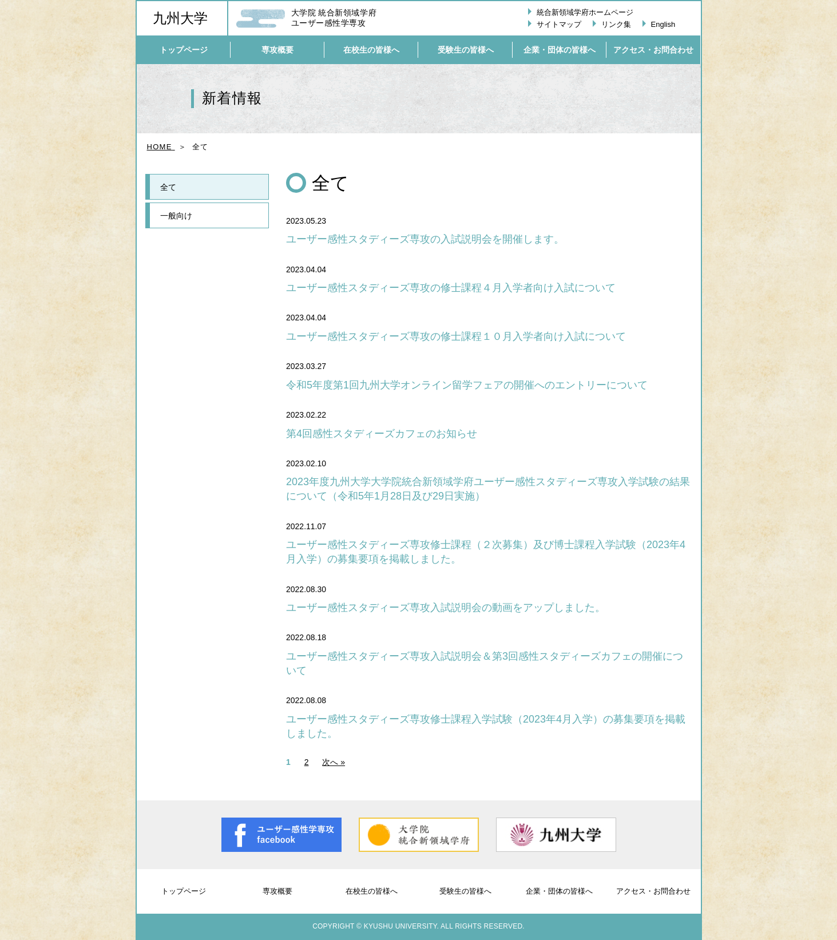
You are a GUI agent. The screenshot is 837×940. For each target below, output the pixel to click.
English (663, 24)
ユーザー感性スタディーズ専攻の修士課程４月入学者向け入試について (451, 287)
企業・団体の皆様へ (559, 891)
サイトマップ (559, 24)
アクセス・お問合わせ (653, 891)
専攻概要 (277, 891)
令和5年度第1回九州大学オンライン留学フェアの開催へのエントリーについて (467, 385)
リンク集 (616, 24)
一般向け (176, 215)
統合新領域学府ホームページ (585, 12)
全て (168, 187)
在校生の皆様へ (372, 891)
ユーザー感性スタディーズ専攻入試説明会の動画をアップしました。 (445, 607)
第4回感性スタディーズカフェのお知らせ (381, 433)
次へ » (333, 762)
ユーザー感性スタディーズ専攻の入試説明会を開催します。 (425, 239)
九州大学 (180, 18)
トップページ (183, 891)
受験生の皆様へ (465, 891)
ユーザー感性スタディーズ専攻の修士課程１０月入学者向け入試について (456, 336)
